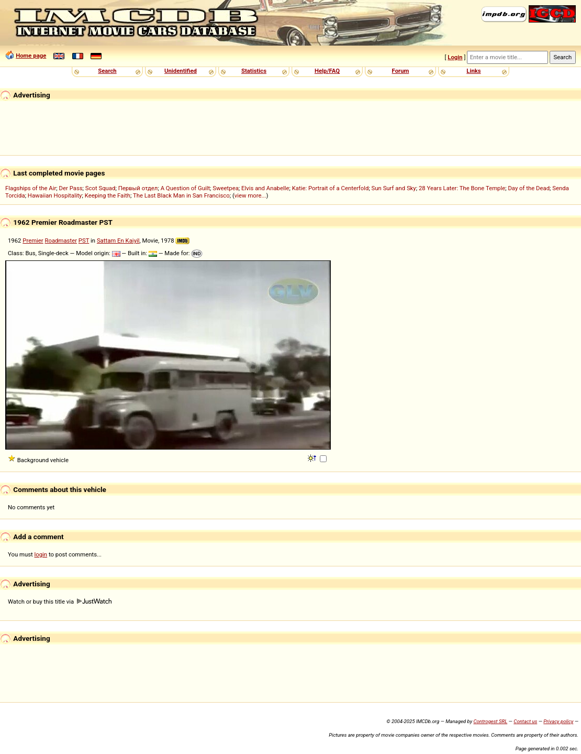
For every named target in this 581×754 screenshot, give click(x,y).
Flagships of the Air (30, 188)
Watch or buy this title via (59, 601)
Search (107, 70)
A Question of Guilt (185, 188)
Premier (33, 240)
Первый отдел (138, 188)
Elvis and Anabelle (265, 188)
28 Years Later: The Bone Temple (462, 188)
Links (473, 70)
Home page (31, 55)
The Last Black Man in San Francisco (181, 195)
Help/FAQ (327, 70)
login (41, 554)
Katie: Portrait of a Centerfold (330, 188)
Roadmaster (61, 240)
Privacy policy (558, 721)
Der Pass (71, 188)
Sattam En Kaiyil (118, 240)
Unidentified (180, 70)
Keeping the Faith (107, 195)
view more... (250, 195)
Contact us (525, 721)
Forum (400, 70)
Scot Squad (100, 188)
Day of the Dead (529, 188)
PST (84, 240)
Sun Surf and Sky (394, 188)
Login (455, 57)
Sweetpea (226, 188)
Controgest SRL (490, 721)
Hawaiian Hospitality (55, 195)
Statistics (253, 70)
